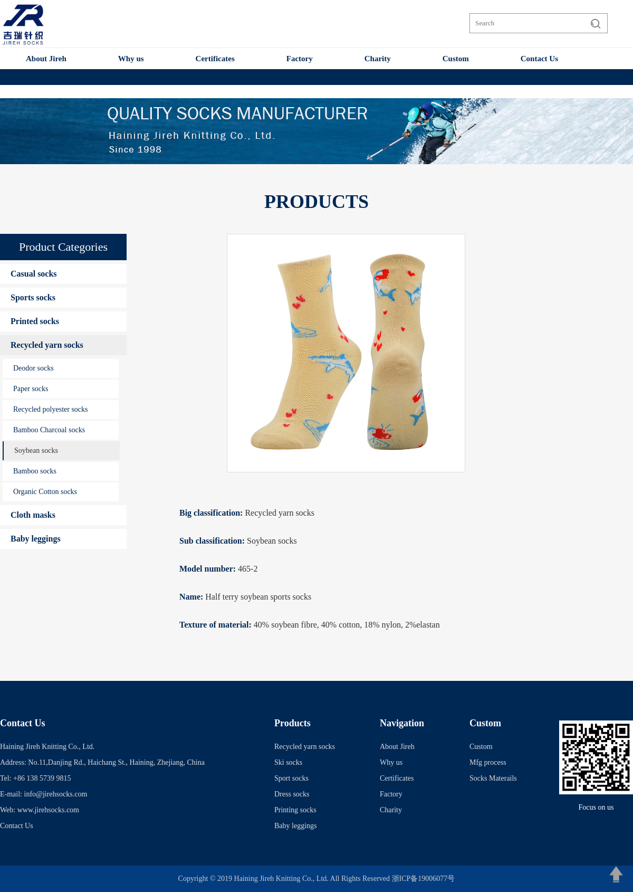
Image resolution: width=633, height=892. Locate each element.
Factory (299, 58)
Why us (131, 58)
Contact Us (539, 58)
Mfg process (487, 762)
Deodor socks (33, 368)
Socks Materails (493, 778)
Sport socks (291, 778)
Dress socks (292, 794)
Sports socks (33, 297)
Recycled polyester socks (50, 409)
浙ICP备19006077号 (423, 878)
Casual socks (34, 273)
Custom (456, 58)
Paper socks (31, 389)
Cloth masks (33, 514)
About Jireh (46, 58)
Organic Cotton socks (45, 492)
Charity (378, 58)
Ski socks (288, 762)
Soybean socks (36, 450)
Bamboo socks (34, 471)
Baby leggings (36, 538)
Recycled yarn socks (47, 344)
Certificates (215, 58)
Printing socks (295, 810)
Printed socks (35, 321)
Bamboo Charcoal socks (49, 430)
